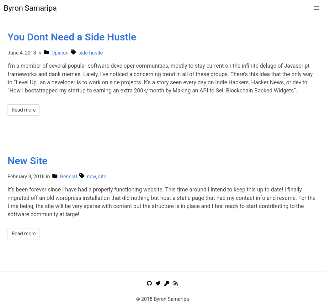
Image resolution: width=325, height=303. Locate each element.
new (91, 177)
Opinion (60, 53)
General (68, 177)
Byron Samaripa (30, 8)
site (102, 177)
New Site (27, 161)
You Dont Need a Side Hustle (72, 37)
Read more (24, 110)
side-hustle (90, 53)
